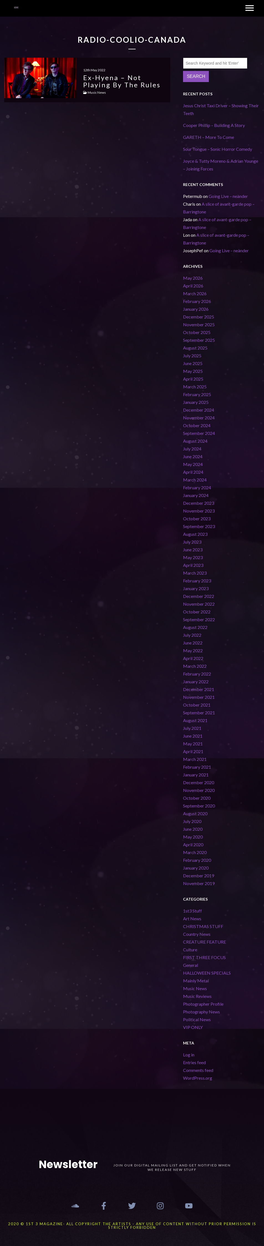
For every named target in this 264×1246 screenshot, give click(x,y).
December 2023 (198, 503)
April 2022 (193, 658)
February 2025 (197, 394)
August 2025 (195, 347)
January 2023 (196, 588)
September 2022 (199, 619)
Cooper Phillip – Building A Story (214, 125)
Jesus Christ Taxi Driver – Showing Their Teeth (221, 109)
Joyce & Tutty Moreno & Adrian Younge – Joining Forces (220, 164)
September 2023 (199, 526)
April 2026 (193, 285)
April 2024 (193, 472)
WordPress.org (197, 1078)
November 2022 (199, 604)
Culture (190, 949)
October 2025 (196, 332)
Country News (196, 934)
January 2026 (196, 309)
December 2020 (198, 782)
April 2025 (193, 378)
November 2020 (199, 790)
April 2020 (193, 844)
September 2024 (199, 433)
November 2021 (199, 697)
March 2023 (195, 572)
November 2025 (199, 324)
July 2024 (192, 448)
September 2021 (199, 712)
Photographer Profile (203, 1004)
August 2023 (195, 534)
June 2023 (192, 549)
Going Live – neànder (228, 196)
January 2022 (196, 681)
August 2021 (195, 720)
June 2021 (192, 735)
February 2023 (197, 580)
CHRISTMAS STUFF (203, 926)
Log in (188, 1054)
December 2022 (198, 596)
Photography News (201, 1011)
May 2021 (193, 743)
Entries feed (194, 1062)
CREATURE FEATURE (204, 941)
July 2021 (192, 728)
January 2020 (196, 867)
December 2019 (198, 875)
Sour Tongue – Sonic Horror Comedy (217, 149)
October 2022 (196, 611)
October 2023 (196, 518)
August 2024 (195, 441)
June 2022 (192, 642)
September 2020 (199, 805)
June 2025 (192, 363)
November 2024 (199, 417)
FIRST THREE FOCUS (204, 957)
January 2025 (196, 402)
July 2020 (192, 821)
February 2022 (197, 673)
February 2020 (197, 860)
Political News (197, 1019)
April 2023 (193, 565)
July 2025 (192, 355)
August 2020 (195, 813)
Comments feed (198, 1070)
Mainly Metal (196, 980)
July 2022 (192, 635)
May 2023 (193, 557)
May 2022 (193, 650)
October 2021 (196, 704)
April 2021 (193, 751)
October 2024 (196, 425)
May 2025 (193, 371)
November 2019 (199, 883)
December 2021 (198, 689)
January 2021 (196, 774)
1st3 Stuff (192, 910)
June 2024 (192, 456)
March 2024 (195, 479)
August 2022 (195, 627)
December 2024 (198, 409)
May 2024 (193, 464)
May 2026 (193, 278)
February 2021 (197, 766)
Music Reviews (197, 996)
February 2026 (197, 301)
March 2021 (195, 759)
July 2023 (192, 541)
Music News (195, 988)
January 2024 (196, 495)
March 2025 (195, 386)
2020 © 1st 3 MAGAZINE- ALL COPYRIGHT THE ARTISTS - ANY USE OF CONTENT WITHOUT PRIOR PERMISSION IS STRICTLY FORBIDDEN (132, 1226)
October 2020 (196, 798)
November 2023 (199, 510)
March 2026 (195, 293)
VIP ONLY (193, 1027)
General (190, 965)
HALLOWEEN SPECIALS (207, 972)
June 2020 (192, 829)
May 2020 (193, 836)
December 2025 (198, 316)
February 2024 (197, 487)
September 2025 (199, 340)
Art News (192, 918)
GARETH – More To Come (208, 137)
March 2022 (195, 666)
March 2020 (195, 852)
